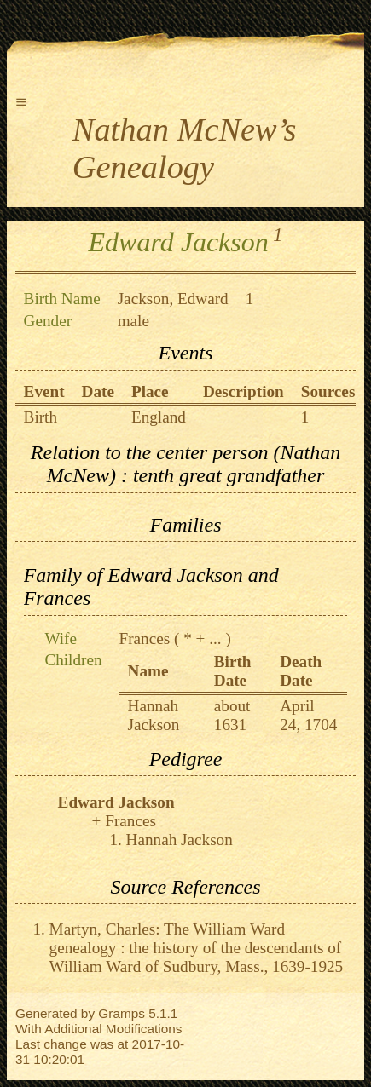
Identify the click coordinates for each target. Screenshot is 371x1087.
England (158, 417)
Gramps (121, 1013)
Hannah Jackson (154, 715)
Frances (145, 638)
